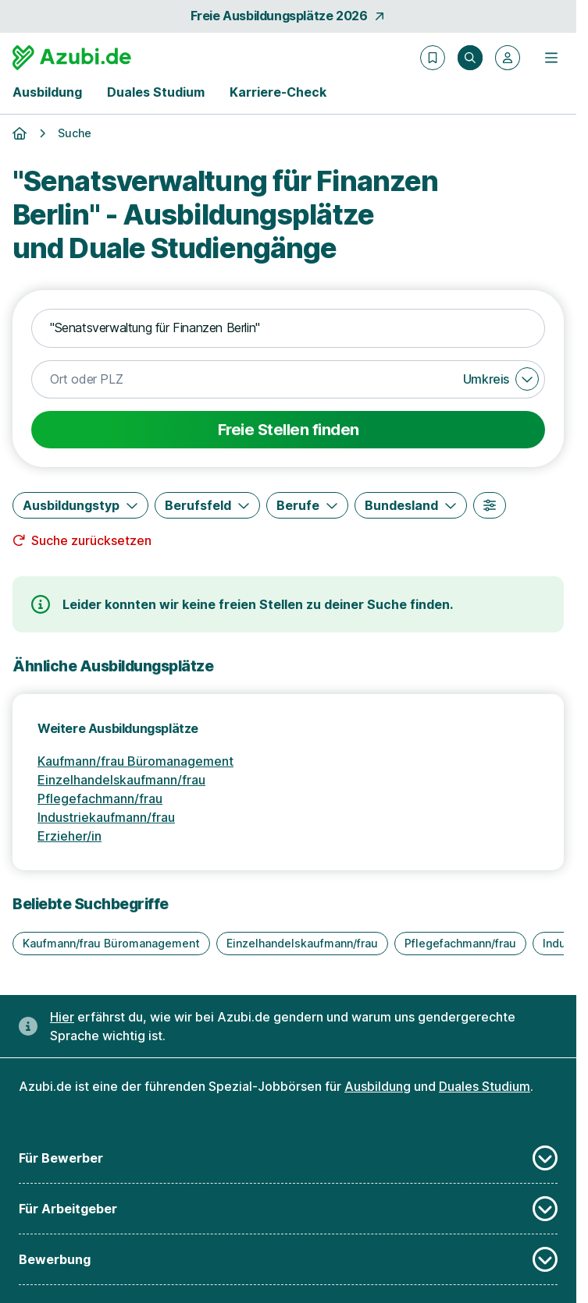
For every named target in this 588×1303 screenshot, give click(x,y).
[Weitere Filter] (489, 505)
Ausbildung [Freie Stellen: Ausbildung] (377, 1086)
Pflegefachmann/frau (99, 798)
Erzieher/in (69, 836)
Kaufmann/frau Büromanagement (135, 761)
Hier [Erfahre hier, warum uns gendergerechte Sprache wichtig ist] (62, 1017)
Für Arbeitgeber (288, 1208)
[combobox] (288, 328)
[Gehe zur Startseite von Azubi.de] (71, 57)
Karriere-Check (278, 92)
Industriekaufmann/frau (106, 817)
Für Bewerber (288, 1157)
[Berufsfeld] (207, 505)
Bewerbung (288, 1259)
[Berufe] (307, 505)
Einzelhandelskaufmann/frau (121, 780)
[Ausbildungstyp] (80, 505)
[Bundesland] (411, 505)
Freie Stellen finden (288, 429)
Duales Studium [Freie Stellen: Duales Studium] (484, 1086)
